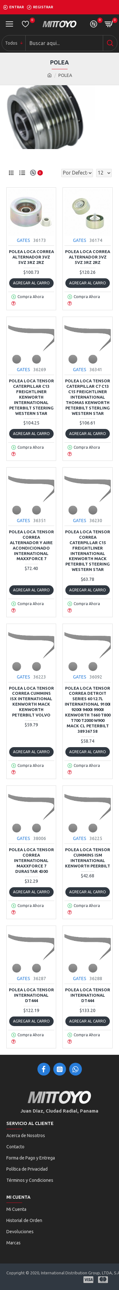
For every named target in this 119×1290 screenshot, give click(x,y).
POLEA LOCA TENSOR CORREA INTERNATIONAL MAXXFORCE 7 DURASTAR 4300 (31, 860)
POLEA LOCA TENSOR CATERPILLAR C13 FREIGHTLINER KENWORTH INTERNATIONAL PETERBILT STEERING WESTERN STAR (31, 397)
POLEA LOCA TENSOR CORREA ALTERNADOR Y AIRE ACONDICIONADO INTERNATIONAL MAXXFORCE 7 (31, 545)
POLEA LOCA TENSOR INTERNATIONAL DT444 (31, 995)
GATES (23, 240)
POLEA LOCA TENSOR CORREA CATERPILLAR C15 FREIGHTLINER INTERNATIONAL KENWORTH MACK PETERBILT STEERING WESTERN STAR (87, 550)
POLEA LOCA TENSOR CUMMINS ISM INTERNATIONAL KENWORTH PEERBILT (87, 857)
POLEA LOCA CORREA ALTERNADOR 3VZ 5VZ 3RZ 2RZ (31, 257)
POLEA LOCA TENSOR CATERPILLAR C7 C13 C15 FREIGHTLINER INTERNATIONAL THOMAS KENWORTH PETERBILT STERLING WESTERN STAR (87, 397)
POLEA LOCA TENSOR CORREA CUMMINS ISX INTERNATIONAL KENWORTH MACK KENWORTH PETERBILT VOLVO (31, 701)
